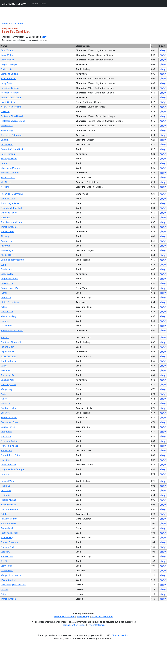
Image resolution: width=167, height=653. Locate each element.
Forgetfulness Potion (11, 455)
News (43, 3)
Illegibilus (5, 485)
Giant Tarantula (8, 464)
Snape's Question (9, 542)
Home (5, 23)
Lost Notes (6, 495)
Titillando (5, 217)
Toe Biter (5, 561)
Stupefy (4, 365)
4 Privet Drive (7, 231)
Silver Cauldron (8, 356)
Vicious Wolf (7, 570)
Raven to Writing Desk (11, 208)
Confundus (6, 269)
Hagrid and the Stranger (13, 469)
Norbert (5, 186)
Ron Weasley (7, 125)
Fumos (4, 292)
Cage (3, 264)
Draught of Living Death (12, 149)
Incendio (5, 163)
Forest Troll (6, 450)
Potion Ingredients (10, 203)
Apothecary (6, 241)
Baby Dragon (7, 250)
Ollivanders (6, 325)
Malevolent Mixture (10, 168)
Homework (6, 474)
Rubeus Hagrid (8, 130)
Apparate (5, 245)
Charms (4, 589)
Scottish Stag (7, 537)
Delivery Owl (7, 144)
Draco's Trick (7, 283)
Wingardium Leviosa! (11, 575)
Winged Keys (7, 389)
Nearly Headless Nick (11, 106)
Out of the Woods (9, 509)
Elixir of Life (6, 69)
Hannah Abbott (8, 78)
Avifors (4, 398)
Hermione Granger (10, 88)
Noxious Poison (8, 504)
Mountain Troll (8, 177)
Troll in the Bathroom (11, 135)
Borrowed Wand (9, 417)
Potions (4, 594)
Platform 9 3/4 (8, 198)
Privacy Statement (96, 624)
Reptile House (7, 351)
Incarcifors (6, 490)
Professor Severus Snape (13, 120)
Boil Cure (5, 412)
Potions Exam (7, 346)
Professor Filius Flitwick (12, 116)
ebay (43, 36)
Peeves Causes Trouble (12, 330)
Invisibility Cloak (9, 102)
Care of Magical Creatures (13, 584)
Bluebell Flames (8, 255)
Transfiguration (8, 598)
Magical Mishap (8, 499)
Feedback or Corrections (73, 624)
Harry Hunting (8, 153)
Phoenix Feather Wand (12, 193)
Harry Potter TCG (19, 23)
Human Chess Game (11, 97)
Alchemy (5, 236)
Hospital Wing (7, 481)
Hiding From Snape (10, 302)
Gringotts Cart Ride (10, 73)
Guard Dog (6, 297)
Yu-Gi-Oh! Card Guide (102, 616)
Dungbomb (6, 431)
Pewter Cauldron (9, 518)
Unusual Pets (7, 379)
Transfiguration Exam (11, 222)
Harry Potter (7, 83)
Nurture (5, 321)
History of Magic (9, 158)
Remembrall (7, 528)
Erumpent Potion (9, 441)
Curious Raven (8, 426)
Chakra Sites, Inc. (120, 635)
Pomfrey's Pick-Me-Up (11, 342)
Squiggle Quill (7, 547)
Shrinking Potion (9, 212)
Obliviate (5, 111)
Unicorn (5, 139)
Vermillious (6, 565)
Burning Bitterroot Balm (12, 259)
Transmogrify (7, 375)
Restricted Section (9, 532)
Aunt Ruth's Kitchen (64, 616)
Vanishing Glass (8, 384)
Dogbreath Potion (9, 278)
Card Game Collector (14, 3)
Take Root (5, 370)
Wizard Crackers (9, 580)
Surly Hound (7, 556)
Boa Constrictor (8, 408)
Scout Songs (83, 616)
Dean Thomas (7, 50)
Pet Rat (4, 514)
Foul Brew (5, 460)
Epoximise (6, 436)
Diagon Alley (7, 273)
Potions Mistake (8, 523)
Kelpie (4, 307)
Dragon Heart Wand (10, 288)
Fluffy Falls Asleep (9, 445)
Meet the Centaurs (10, 172)
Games (33, 3)
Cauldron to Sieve (9, 422)
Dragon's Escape (9, 64)
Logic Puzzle (7, 311)
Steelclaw (5, 551)
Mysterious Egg (8, 316)
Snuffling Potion (9, 361)
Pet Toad (5, 337)
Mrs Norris (6, 182)
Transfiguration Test (10, 226)
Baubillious (6, 403)
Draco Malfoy (7, 55)
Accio (3, 394)
